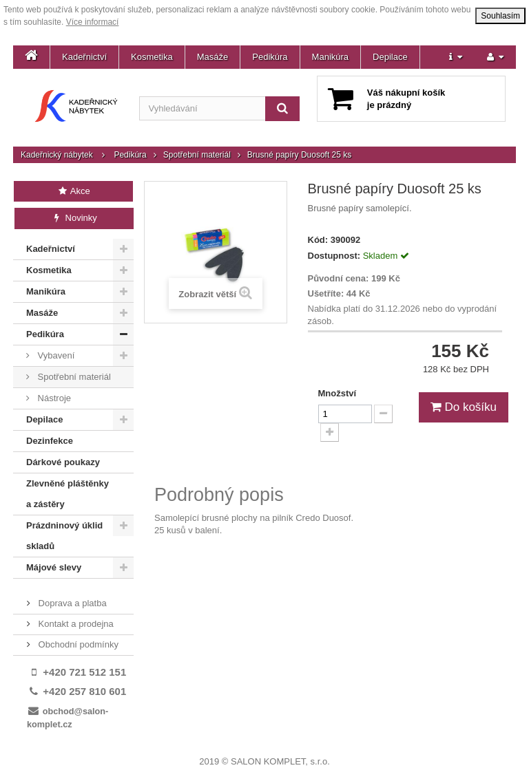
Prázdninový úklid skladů (64, 535)
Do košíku (464, 407)
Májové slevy (53, 567)
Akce (73, 191)
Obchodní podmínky (77, 644)
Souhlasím (500, 16)
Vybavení (54, 355)
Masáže (213, 57)
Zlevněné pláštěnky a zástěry (67, 493)
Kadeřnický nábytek (57, 155)
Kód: (318, 240)
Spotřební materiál (197, 155)
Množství (337, 393)
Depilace (390, 57)
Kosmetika (152, 57)
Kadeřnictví (84, 57)
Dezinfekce (49, 441)
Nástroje (53, 398)
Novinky (74, 218)
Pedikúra (269, 57)
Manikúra (330, 57)
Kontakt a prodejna (75, 624)
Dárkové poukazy (63, 462)
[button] (456, 57)
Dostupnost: (334, 255)
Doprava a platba (71, 603)
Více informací (92, 22)
